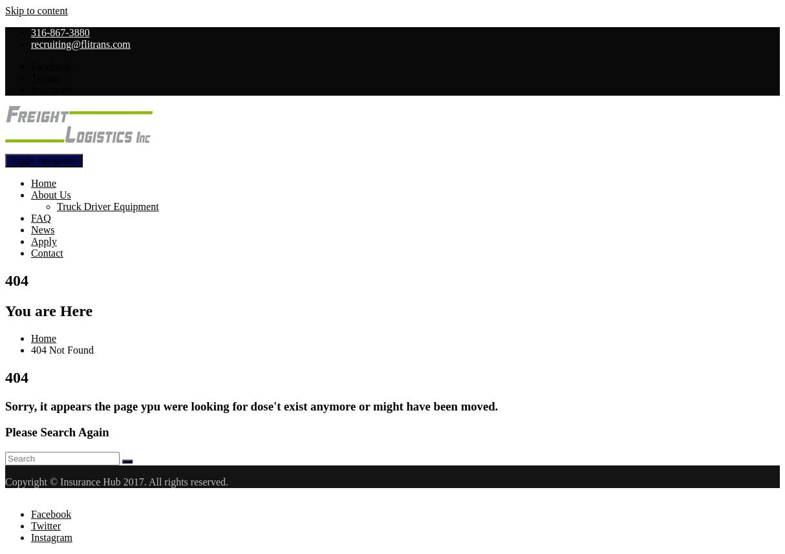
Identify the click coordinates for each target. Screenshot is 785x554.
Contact (47, 253)
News (42, 229)
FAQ (41, 218)
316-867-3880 (60, 32)
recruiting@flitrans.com (81, 44)
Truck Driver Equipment (108, 206)
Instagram (51, 89)
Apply (44, 241)
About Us (51, 194)
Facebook (51, 66)
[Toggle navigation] (44, 160)
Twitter (46, 77)
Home (43, 183)
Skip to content (36, 10)
